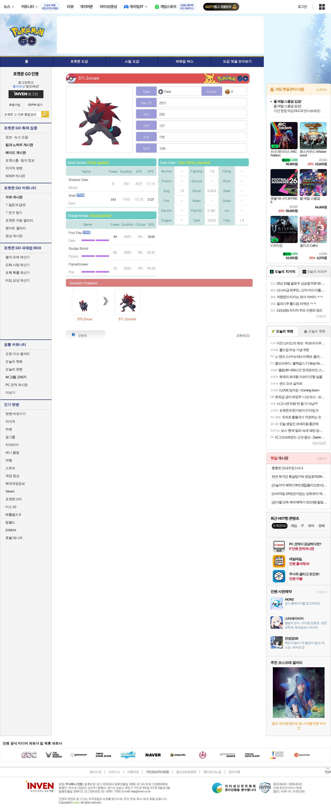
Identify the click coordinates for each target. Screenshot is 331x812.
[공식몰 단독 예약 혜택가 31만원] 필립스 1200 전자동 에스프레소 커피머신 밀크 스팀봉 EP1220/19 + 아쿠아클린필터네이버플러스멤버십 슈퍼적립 (299, 502)
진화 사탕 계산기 (17, 265)
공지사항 (234, 772)
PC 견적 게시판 (16, 384)
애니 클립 (12, 452)
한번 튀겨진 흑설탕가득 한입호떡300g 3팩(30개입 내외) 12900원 (299, 477)
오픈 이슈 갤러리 (17, 353)
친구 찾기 (13, 212)
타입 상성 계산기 (17, 280)
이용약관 (133, 772)
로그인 (302, 7)
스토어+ (321, 90)
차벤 (8, 429)
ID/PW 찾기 (35, 104)
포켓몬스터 (13, 499)
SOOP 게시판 (15, 176)
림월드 (10, 522)
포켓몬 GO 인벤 (26, 74)
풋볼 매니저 (13, 538)
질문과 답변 (15, 205)
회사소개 (95, 772)
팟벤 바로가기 (15, 413)
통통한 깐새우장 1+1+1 (287, 468)
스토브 (10, 468)
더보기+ (321, 316)
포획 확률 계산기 (17, 272)
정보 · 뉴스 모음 (16, 137)
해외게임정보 (15, 483)
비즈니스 (114, 772)
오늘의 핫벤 (13, 361)
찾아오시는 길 (212, 772)
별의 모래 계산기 (17, 257)
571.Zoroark (127, 319)
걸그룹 (10, 437)
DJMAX (10, 530)
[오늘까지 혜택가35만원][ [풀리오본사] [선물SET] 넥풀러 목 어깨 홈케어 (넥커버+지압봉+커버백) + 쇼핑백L (299, 485)
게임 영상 (12, 475)
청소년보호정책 (186, 772)
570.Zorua (84, 319)
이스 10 (10, 507)
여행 (8, 460)
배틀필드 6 (13, 514)
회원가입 (14, 104)
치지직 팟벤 (13, 168)
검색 (45, 114)
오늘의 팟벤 (13, 369)
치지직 (10, 421)
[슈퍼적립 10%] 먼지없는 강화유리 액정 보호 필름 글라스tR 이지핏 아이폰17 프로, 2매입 (299, 494)
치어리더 (11, 444)
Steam (9, 491)
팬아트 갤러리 (15, 228)
